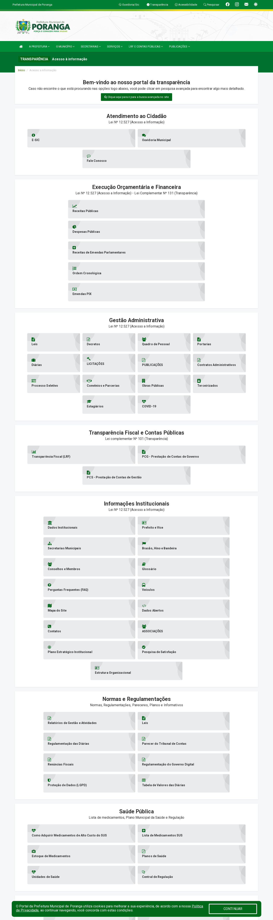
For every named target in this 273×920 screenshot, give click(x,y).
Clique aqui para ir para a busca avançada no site (136, 97)
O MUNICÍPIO (65, 46)
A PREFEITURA (39, 46)
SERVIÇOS (114, 46)
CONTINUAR (233, 909)
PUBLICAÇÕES (179, 46)
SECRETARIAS (91, 46)
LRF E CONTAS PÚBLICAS (146, 46)
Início (21, 70)
